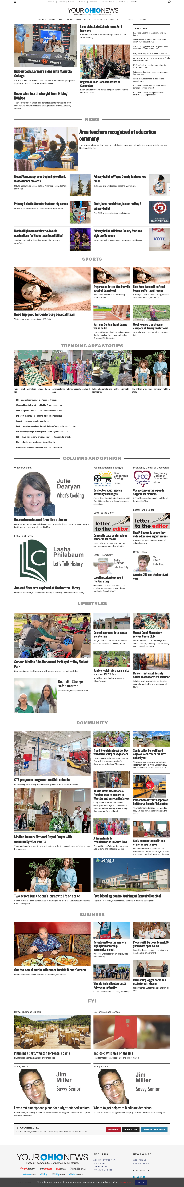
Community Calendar (66, 2)
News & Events (141, 1163)
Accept (141, 1182)
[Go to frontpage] (93, 11)
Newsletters (93, 2)
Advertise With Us (108, 2)
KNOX (78, 20)
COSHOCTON (100, 20)
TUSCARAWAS (66, 20)
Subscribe (82, 2)
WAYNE (52, 20)
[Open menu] (14, 2)
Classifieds (50, 2)
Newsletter (130, 1129)
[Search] (169, 2)
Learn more (126, 1182)
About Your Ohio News (105, 1160)
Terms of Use (100, 1167)
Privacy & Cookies (102, 1170)
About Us (122, 2)
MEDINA (88, 20)
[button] (165, 371)
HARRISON (141, 20)
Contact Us (133, 2)
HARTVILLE (115, 20)
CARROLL (128, 20)
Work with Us (139, 1160)
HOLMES (42, 20)
